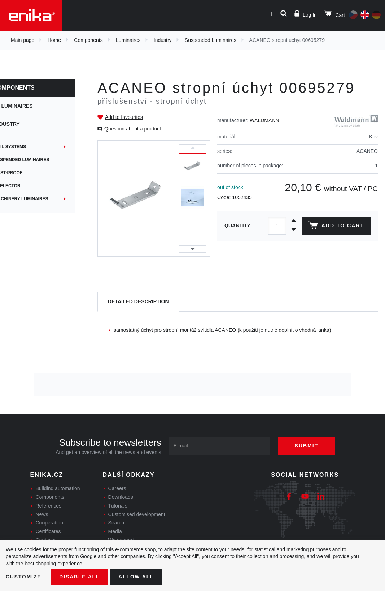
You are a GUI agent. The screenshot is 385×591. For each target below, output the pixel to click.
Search (116, 523)
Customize (24, 577)
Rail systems (23, 146)
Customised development (136, 514)
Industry (163, 40)
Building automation (58, 488)
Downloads (120, 497)
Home (54, 40)
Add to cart (336, 226)
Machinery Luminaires (34, 198)
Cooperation (49, 523)
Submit (308, 446)
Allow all (138, 577)
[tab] (138, 302)
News (42, 514)
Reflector (20, 185)
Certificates (48, 531)
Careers (117, 488)
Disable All (80, 577)
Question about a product (132, 129)
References (49, 506)
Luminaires (128, 40)
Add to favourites (124, 117)
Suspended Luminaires (210, 40)
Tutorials (117, 506)
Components (88, 40)
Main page (22, 40)
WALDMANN (264, 120)
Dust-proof (21, 172)
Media (115, 531)
